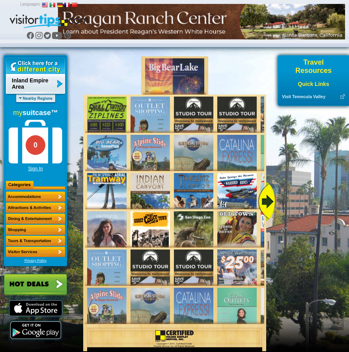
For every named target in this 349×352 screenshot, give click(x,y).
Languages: (30, 4)
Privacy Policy (35, 261)
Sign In (35, 168)
